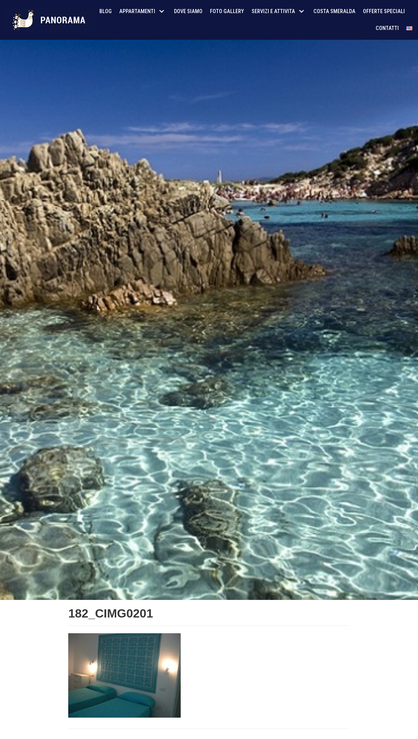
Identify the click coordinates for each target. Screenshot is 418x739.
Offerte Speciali (384, 11)
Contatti (387, 28)
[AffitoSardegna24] (51, 20)
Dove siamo (188, 11)
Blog (105, 11)
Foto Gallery (227, 11)
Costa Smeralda (334, 11)
